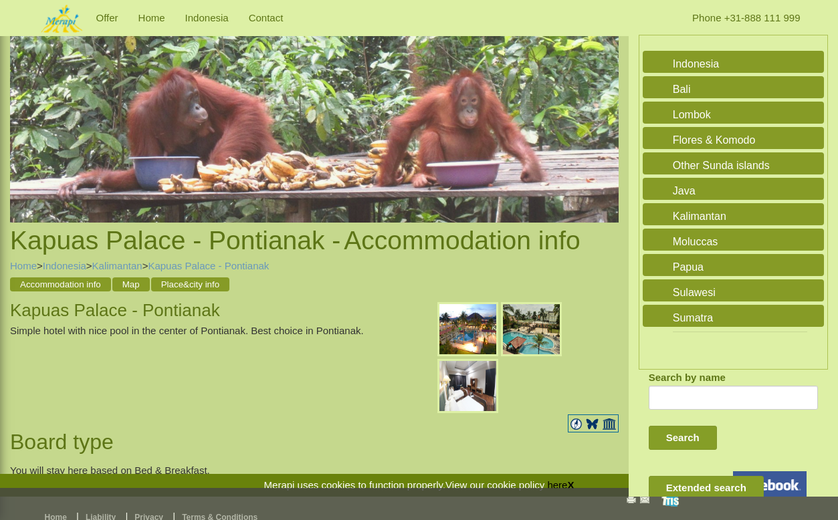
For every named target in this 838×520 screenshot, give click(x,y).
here (557, 485)
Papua (688, 267)
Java (684, 191)
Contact (266, 17)
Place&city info (190, 284)
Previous (23, 115)
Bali (682, 89)
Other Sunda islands (721, 165)
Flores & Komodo (714, 140)
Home (151, 17)
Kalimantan (117, 265)
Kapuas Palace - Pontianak (208, 265)
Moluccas (695, 241)
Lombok (692, 114)
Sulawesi (694, 292)
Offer (107, 17)
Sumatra (693, 317)
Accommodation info (60, 284)
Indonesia (207, 17)
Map (131, 284)
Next (605, 115)
